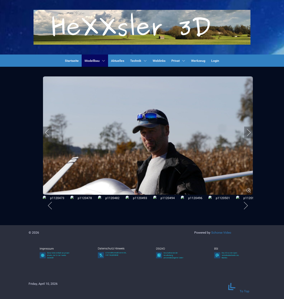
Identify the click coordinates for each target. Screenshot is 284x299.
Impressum (52, 282)
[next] (246, 132)
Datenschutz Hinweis (112, 282)
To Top (236, 291)
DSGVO (168, 282)
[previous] (50, 132)
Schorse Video (221, 232)
